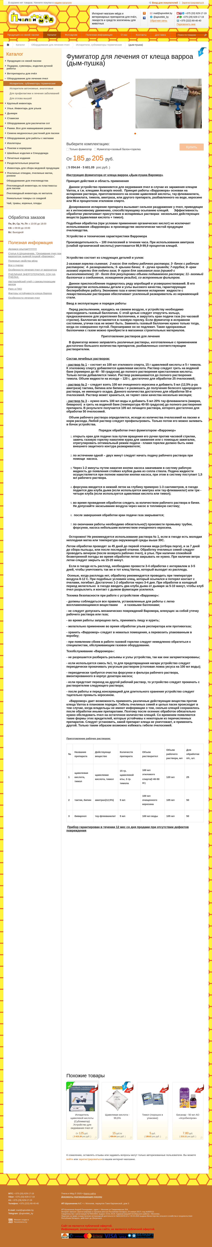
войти (69, 1159)
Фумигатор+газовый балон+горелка (119, 149)
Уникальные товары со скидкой (26, 198)
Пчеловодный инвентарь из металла (29, 193)
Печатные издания (18, 158)
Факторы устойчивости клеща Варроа (30, 293)
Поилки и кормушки (19, 148)
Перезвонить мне (186, 24)
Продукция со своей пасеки (23, 34)
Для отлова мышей (21, 98)
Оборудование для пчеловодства (27, 180)
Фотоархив (71, 34)
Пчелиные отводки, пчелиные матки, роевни (30, 174)
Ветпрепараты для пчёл (22, 73)
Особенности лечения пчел (24, 297)
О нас (124, 34)
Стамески (13, 118)
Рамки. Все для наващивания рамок (29, 128)
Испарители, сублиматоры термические (32, 83)
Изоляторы (14, 143)
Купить (191, 147)
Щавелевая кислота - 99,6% (117, 1116)
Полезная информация (99, 34)
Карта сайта (90, 1193)
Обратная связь (158, 20)
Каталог (51, 34)
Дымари (12, 113)
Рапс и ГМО (15, 288)
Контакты (141, 34)
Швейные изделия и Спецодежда (27, 153)
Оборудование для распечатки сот (28, 123)
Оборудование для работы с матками (30, 138)
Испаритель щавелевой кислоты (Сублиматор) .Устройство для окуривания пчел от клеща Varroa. (81, 1123)
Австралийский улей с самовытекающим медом (31, 283)
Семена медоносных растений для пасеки (33, 133)
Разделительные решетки (23, 163)
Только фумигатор (80, 149)
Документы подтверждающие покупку (81, 1197)
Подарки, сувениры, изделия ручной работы (30, 67)
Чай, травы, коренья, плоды (24, 203)
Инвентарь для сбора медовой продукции (33, 168)
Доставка (160, 34)
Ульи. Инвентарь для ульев (24, 108)
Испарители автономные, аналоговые (31, 88)
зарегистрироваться (90, 1159)
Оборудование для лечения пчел (27, 78)
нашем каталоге (63, 2)
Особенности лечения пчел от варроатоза (32, 269)
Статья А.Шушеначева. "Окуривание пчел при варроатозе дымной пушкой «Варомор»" (34, 255)
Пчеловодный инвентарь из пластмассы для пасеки (32, 187)
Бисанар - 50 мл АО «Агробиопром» (187, 1116)
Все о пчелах (15, 265)
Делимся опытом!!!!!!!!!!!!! (22, 249)
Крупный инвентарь (19, 103)
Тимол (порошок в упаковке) (152, 1116)
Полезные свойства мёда (22, 260)
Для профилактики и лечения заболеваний (34, 93)
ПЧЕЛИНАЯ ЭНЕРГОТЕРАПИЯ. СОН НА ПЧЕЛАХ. (31, 275)
